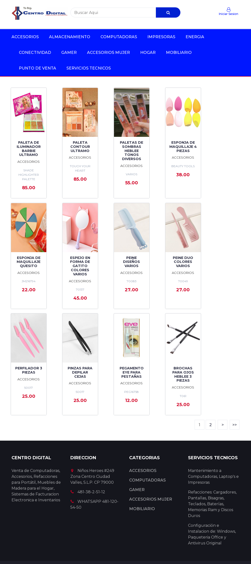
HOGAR (148, 52)
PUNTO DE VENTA (37, 68)
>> (234, 401)
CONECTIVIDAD (35, 52)
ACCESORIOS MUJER (108, 52)
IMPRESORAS (161, 37)
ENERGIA (195, 37)
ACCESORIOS (25, 37)
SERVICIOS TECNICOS (88, 68)
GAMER (69, 52)
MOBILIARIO (179, 52)
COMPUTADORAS (118, 37)
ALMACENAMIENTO (69, 37)
